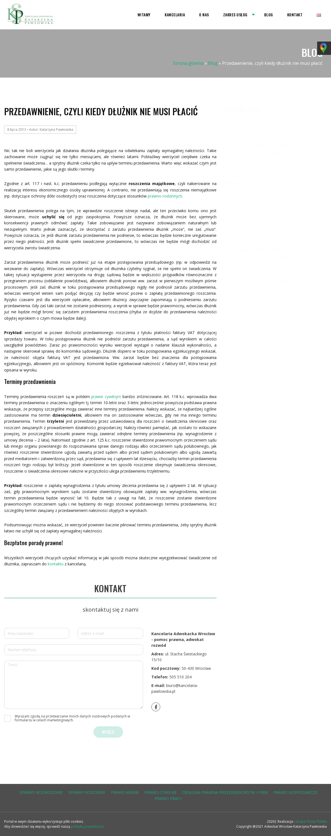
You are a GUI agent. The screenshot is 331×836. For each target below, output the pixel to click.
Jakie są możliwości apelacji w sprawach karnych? (267, 126)
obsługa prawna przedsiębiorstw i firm (225, 792)
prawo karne (125, 792)
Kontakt (295, 14)
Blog (268, 14)
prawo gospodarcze (295, 792)
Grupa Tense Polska (311, 821)
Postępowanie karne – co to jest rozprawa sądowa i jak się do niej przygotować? (270, 178)
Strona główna (188, 63)
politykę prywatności (87, 826)
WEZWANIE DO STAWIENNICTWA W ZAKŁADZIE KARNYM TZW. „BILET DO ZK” (268, 224)
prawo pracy (168, 798)
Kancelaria (175, 14)
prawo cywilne (160, 792)
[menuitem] (144, 14)
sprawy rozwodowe (41, 792)
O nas (204, 14)
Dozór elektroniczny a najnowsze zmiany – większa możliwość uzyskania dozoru (271, 201)
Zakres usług (235, 14)
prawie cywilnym (106, 396)
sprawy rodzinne (86, 792)
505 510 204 (180, 676)
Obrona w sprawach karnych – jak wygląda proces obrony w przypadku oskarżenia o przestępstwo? (271, 152)
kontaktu (55, 563)
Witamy (144, 14)
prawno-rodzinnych (165, 196)
